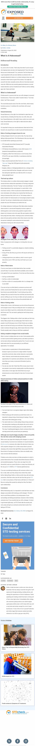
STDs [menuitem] (17, 722)
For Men (3, 580)
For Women (10, 580)
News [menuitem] (17, 725)
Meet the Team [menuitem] (17, 736)
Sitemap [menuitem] (17, 733)
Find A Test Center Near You (17, 7)
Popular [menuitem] (18, 719)
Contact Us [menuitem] (17, 731)
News (16, 580)
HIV (9, 466)
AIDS (30, 149)
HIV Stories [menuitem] (17, 728)
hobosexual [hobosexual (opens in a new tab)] (5, 444)
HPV (16, 466)
